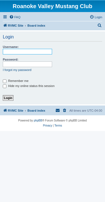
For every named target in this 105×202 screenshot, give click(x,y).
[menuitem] (14, 17)
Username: (11, 47)
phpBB (38, 120)
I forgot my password (17, 70)
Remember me (16, 80)
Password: (10, 59)
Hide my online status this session (29, 86)
